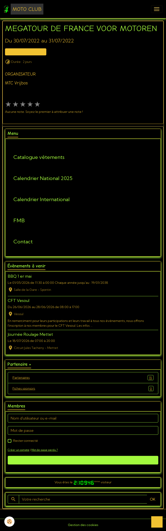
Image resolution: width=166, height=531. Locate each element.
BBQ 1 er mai (20, 276)
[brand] (23, 9)
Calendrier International (41, 199)
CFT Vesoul (18, 300)
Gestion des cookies (83, 525)
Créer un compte (18, 450)
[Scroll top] (157, 522)
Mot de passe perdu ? (44, 450)
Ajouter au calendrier (25, 52)
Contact (23, 242)
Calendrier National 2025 (42, 178)
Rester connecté (25, 441)
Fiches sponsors (83, 388)
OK (152, 499)
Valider (83, 460)
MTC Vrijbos (16, 83)
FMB (19, 220)
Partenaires (83, 377)
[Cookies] (10, 521)
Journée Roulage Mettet (30, 334)
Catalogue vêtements (38, 157)
